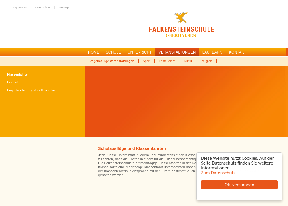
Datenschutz (42, 7)
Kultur (188, 61)
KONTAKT (237, 52)
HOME (93, 52)
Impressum (19, 7)
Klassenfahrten (18, 74)
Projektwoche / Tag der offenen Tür (31, 90)
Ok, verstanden (239, 185)
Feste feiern (167, 61)
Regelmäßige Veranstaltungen (111, 61)
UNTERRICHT (140, 52)
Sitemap (64, 7)
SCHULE (113, 52)
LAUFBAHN (212, 52)
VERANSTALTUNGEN (177, 52)
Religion (206, 61)
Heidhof (12, 82)
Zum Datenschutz (218, 173)
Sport (146, 61)
